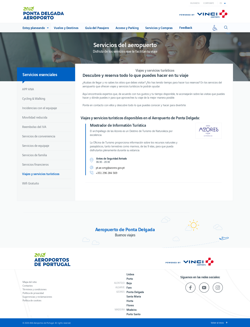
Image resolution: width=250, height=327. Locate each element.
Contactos (28, 285)
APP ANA (28, 89)
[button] (223, 2)
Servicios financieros (35, 164)
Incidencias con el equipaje (39, 108)
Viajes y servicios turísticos (40, 173)
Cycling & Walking (33, 98)
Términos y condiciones (35, 289)
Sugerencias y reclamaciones (37, 296)
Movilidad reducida (34, 117)
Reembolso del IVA (34, 126)
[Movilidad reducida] (214, 27)
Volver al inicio (217, 322)
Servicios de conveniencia (38, 136)
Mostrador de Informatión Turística (118, 125)
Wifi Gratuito (30, 183)
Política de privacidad (33, 293)
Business (195, 2)
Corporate (208, 2)
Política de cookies (32, 300)
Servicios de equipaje (35, 145)
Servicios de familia (34, 155)
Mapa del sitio (30, 282)
